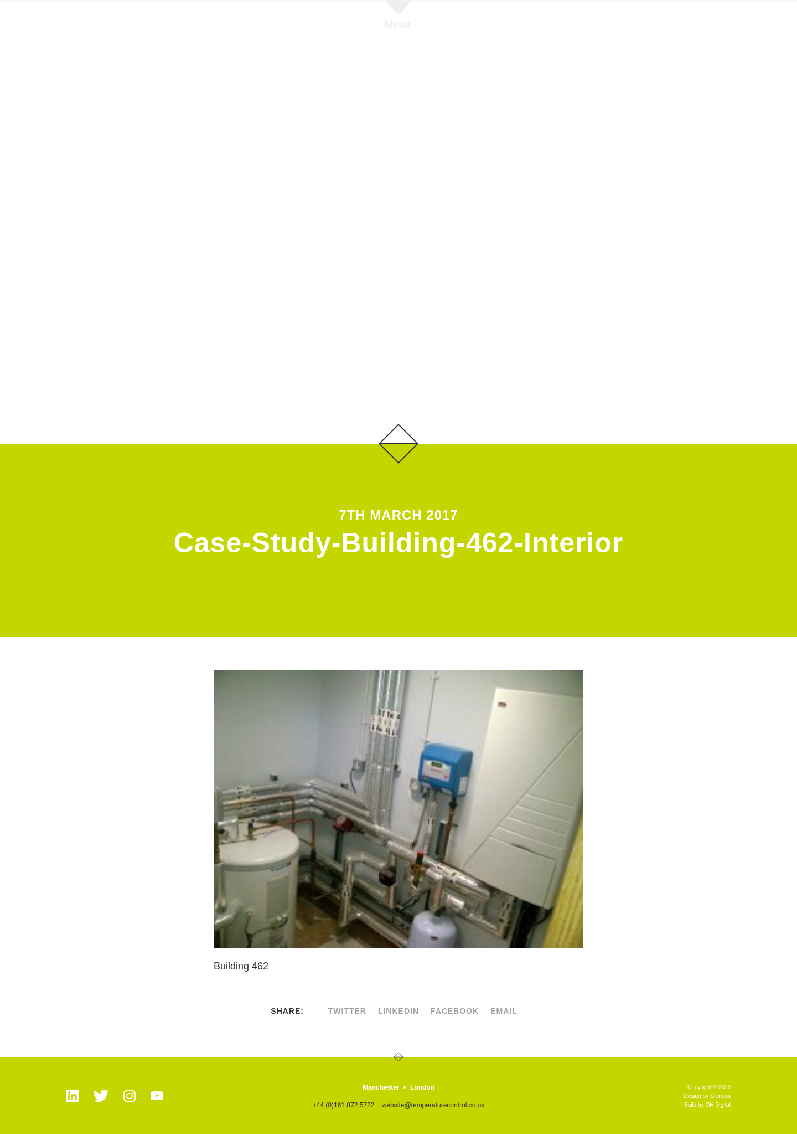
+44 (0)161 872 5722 (344, 1105)
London (422, 1087)
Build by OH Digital (707, 1105)
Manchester (381, 1087)
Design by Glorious (707, 1096)
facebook (455, 1011)
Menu (398, 24)
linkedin (398, 1011)
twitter (347, 1011)
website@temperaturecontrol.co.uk (433, 1105)
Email (503, 1011)
